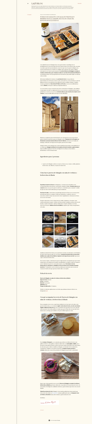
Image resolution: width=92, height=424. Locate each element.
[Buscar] (79, 3)
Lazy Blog (37, 3)
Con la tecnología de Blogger (54, 420)
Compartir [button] (29, 14)
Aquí (47, 290)
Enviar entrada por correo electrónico (49, 14)
